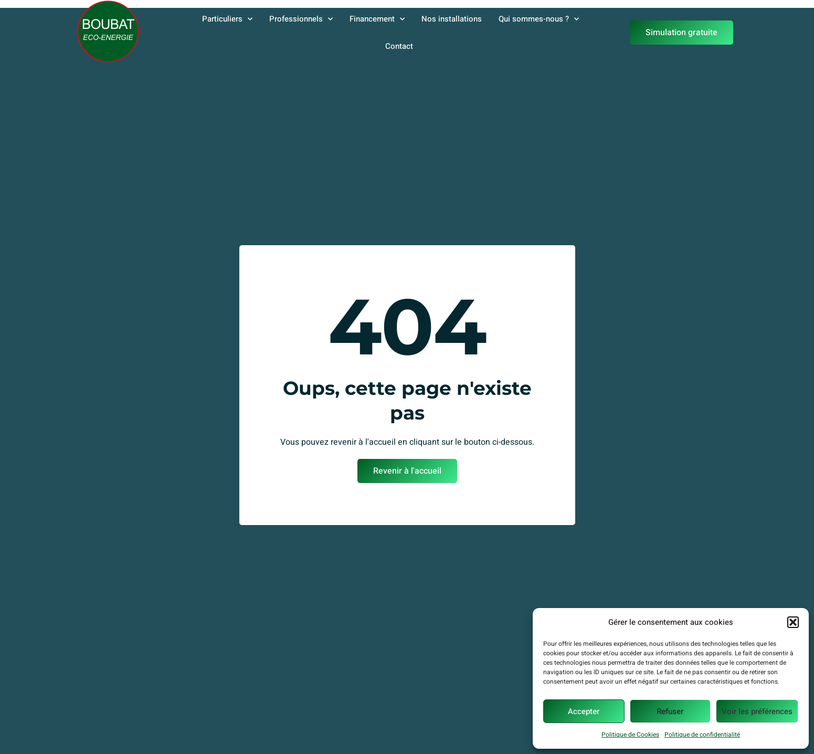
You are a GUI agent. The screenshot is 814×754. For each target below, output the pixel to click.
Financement (377, 19)
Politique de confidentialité (702, 734)
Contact (399, 46)
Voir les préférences (757, 711)
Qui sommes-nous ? (539, 19)
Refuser (670, 711)
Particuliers (227, 19)
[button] (793, 622)
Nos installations (451, 19)
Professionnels (301, 19)
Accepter (583, 711)
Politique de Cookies (630, 734)
